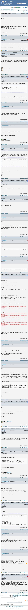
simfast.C (8, 67)
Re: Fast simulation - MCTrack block (7, 52)
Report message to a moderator (23, 33)
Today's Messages (5, 10)
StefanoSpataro (4, 39)
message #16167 (15, 530)
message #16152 (3, 181)
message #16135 (3, 53)
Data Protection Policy (19, 606)
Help (15, 7)
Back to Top (14, 599)
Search (12, 7)
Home (26, 7)
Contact (6, 606)
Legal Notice (14, 606)
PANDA (4, 9)
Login (23, 7)
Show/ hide (7, 381)
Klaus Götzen (4, 217)
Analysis (12, 9)
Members (19, 7)
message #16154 (15, 180)
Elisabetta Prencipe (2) (5, 54)
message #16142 (15, 76)
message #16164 (3, 531)
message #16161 (3, 402)
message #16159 (15, 274)
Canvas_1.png (9, 472)
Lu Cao (3, 148)
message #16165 (3, 503)
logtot (7, 139)
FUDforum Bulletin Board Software (16, 608)
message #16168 (15, 550)
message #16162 (15, 401)
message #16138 (15, 52)
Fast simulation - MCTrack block (7, 13)
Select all (4, 381)
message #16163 (3, 551)
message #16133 (14, 13)
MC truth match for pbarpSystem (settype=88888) (20, 595)
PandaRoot (8, 9)
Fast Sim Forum (15, 596)
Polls (9, 10)
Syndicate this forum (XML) (22, 600)
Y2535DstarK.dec (9, 69)
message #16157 (3, 275)
